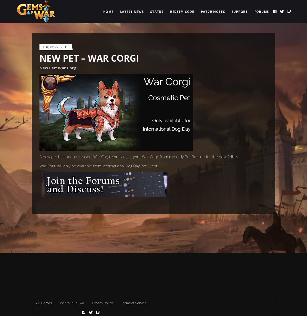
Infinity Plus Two (72, 303)
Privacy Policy (102, 303)
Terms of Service (134, 303)
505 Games (43, 303)
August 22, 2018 (55, 47)
